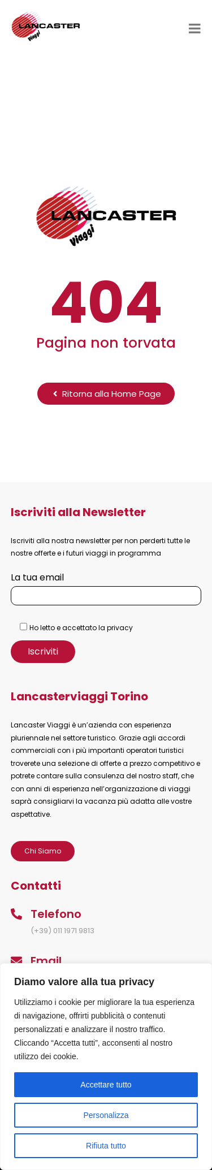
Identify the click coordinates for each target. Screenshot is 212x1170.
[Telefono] (16, 914)
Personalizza (105, 1115)
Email (46, 961)
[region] (106, 1066)
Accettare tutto (105, 1084)
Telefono (56, 914)
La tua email (106, 586)
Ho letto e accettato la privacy (81, 627)
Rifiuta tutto (106, 1145)
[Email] (16, 961)
